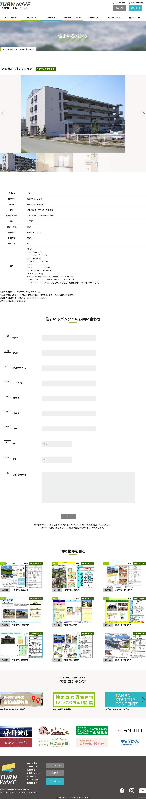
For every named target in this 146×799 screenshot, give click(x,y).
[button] (143, 114)
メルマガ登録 (120, 3)
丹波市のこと (93, 18)
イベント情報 (10, 18)
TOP (3, 49)
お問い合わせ (135, 8)
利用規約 (92, 525)
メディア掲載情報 (137, 3)
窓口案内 (119, 8)
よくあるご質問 (113, 18)
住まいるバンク (31, 18)
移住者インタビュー (72, 18)
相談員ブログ (134, 18)
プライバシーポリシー (77, 525)
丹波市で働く (51, 18)
